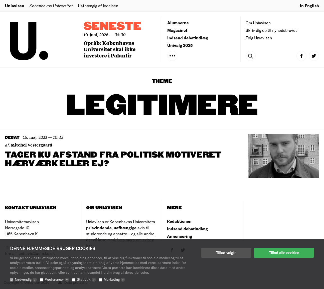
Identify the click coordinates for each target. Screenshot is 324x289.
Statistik (86, 279)
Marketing (114, 279)
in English (309, 5)
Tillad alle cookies (284, 252)
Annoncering (179, 236)
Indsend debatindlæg (187, 37)
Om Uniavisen (258, 22)
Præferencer (57, 279)
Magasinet (177, 30)
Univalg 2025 (180, 45)
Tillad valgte (226, 252)
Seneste (112, 26)
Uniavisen (14, 5)
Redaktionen (179, 221)
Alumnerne (178, 22)
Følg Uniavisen (259, 37)
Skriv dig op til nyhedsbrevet (271, 30)
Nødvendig (26, 279)
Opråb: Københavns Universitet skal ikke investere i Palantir (109, 49)
